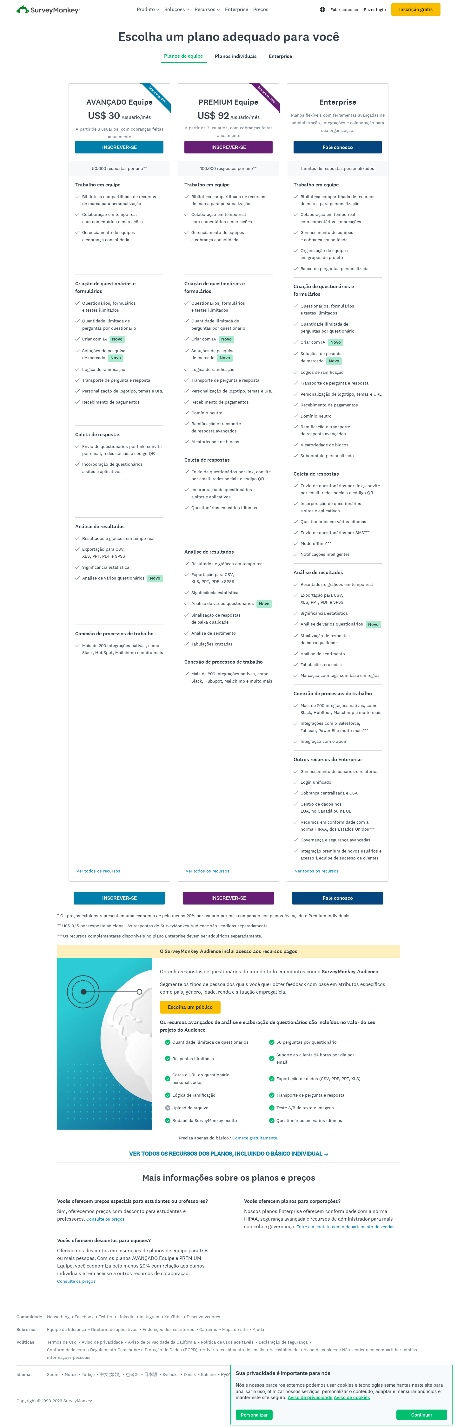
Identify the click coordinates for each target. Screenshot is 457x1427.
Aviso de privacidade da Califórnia (162, 1342)
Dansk (190, 1374)
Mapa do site (235, 1329)
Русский (229, 1374)
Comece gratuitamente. (255, 1138)
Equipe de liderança (66, 1329)
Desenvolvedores (203, 1317)
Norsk (70, 1374)
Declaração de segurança (283, 1342)
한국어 (132, 1374)
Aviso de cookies (352, 1397)
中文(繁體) (110, 1374)
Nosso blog (58, 1317)
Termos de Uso (61, 1342)
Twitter (105, 1317)
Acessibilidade (283, 1349)
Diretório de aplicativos (114, 1329)
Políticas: (26, 1342)
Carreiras (208, 1329)
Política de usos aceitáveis (227, 1342)
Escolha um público (190, 1007)
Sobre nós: (27, 1329)
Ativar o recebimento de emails (233, 1349)
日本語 (150, 1374)
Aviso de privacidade (310, 1397)
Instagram (149, 1317)
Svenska (170, 1374)
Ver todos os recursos (98, 871)
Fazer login (375, 9)
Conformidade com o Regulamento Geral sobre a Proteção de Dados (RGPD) (122, 1349)
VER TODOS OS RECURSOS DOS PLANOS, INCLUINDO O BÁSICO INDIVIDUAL (228, 1154)
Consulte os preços (105, 1219)
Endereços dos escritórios (168, 1329)
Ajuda (258, 1329)
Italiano (208, 1374)
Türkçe (88, 1374)
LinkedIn (126, 1317)
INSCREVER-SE (119, 147)
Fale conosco (338, 147)
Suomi (53, 1374)
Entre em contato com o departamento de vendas (345, 1226)
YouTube (173, 1317)
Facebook (84, 1317)
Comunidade (29, 1317)
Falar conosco (344, 9)
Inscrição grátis (416, 9)
